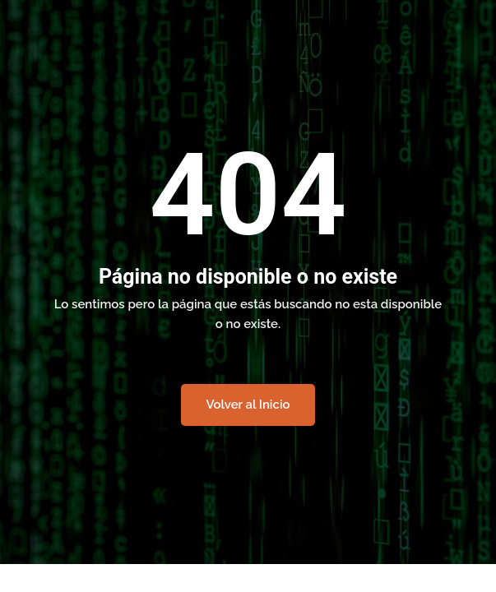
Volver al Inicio (248, 404)
